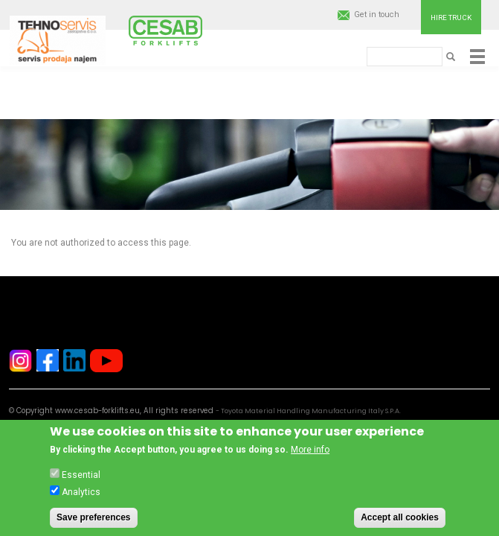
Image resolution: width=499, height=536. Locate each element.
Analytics (81, 498)
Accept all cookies (400, 523)
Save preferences (93, 523)
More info (310, 455)
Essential (81, 481)
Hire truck (451, 17)
